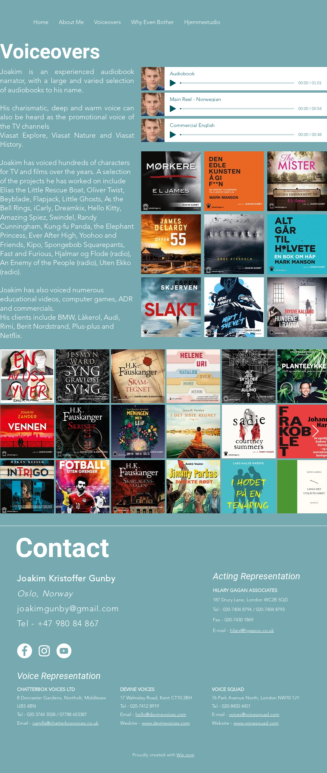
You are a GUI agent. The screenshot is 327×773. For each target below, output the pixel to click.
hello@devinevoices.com (160, 714)
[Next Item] (315, 431)
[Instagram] (44, 650)
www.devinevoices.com (166, 723)
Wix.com (186, 754)
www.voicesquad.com (256, 723)
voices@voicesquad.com (254, 714)
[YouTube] (63, 650)
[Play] (173, 83)
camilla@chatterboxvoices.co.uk (65, 723)
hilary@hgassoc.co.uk (252, 630)
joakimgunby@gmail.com (68, 608)
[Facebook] (24, 650)
